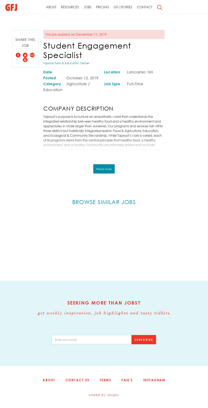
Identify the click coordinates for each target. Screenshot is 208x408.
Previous (15, 242)
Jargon (113, 394)
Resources (70, 7)
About (51, 7)
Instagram (154, 380)
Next (192, 242)
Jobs (87, 7)
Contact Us (78, 380)
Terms (105, 380)
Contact (144, 7)
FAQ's (127, 380)
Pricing (102, 7)
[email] (92, 339)
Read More (104, 169)
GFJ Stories (123, 7)
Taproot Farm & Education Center (66, 63)
